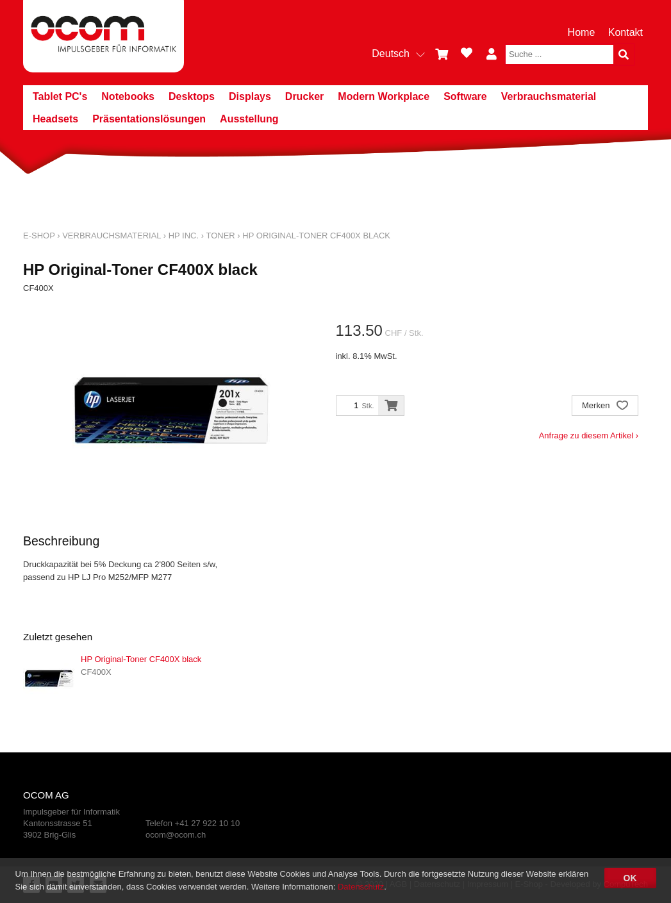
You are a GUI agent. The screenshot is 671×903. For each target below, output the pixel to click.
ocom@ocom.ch (175, 835)
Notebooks (127, 96)
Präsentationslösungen (149, 118)
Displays (250, 96)
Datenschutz (361, 886)
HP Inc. (184, 235)
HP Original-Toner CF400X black (316, 235)
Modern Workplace (383, 96)
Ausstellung (249, 118)
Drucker (304, 96)
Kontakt (625, 32)
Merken (605, 406)
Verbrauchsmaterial (549, 96)
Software (465, 96)
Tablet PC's (60, 96)
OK (630, 878)
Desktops (192, 96)
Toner (220, 235)
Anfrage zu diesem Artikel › (588, 435)
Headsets (55, 118)
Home (581, 32)
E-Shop (39, 235)
